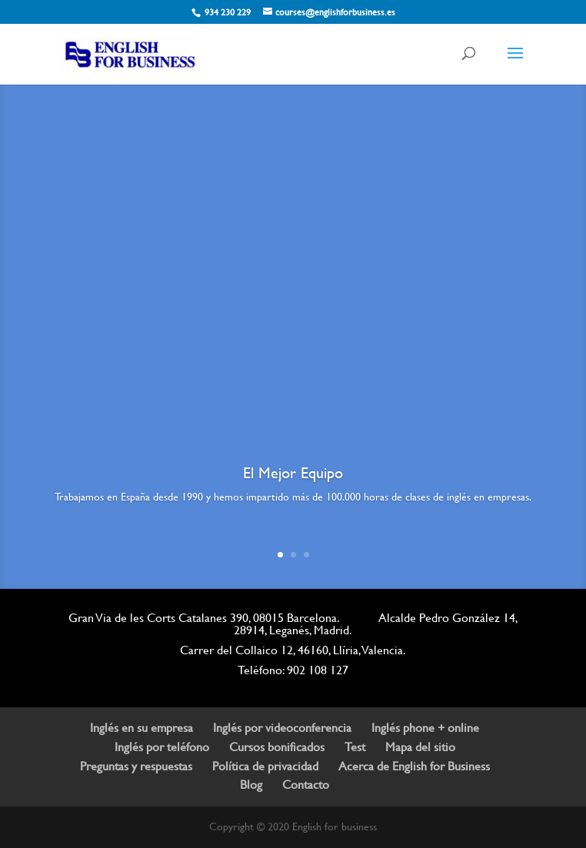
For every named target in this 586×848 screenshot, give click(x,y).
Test (355, 747)
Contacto (305, 784)
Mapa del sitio (420, 747)
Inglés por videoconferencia (282, 727)
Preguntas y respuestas (136, 766)
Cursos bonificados (277, 747)
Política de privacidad (265, 766)
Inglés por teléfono (162, 747)
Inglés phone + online (425, 727)
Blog (251, 784)
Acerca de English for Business (414, 766)
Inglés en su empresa (141, 727)
